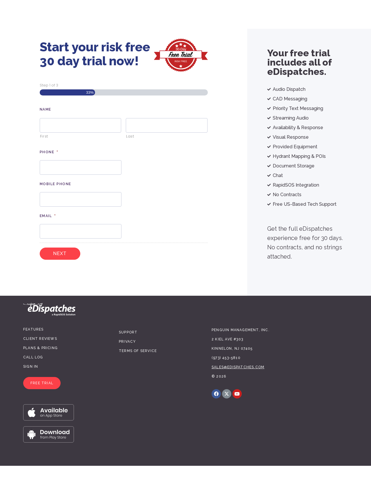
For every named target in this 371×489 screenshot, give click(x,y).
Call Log (33, 357)
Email (48, 216)
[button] (42, 383)
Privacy (127, 342)
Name (45, 109)
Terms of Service (138, 351)
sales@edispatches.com (238, 367)
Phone (49, 152)
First (44, 136)
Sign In (30, 367)
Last (130, 136)
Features (33, 329)
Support (128, 332)
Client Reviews (40, 339)
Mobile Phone (55, 184)
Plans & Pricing (40, 348)
